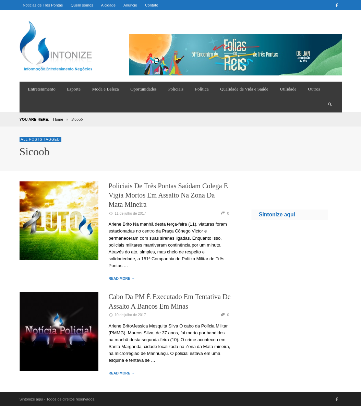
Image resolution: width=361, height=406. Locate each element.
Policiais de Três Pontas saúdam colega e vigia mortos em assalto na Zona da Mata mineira (168, 195)
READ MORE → (122, 278)
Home (58, 119)
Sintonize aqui (277, 214)
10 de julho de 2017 (127, 315)
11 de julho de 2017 (127, 213)
